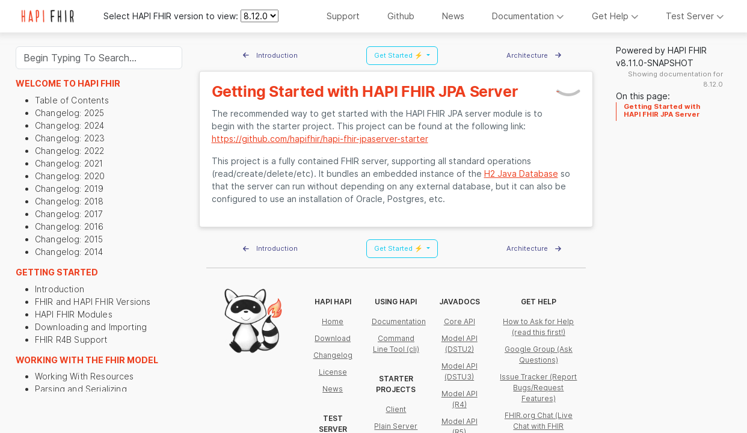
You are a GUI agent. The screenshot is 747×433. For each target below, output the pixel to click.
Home (332, 321)
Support (343, 16)
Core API (459, 321)
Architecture (533, 55)
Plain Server (395, 426)
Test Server (695, 16)
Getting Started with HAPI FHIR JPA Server (662, 110)
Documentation (528, 16)
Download (333, 338)
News (453, 16)
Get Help (615, 16)
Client (396, 409)
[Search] (99, 57)
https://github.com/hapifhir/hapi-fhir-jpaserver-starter (320, 139)
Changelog (332, 355)
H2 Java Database (521, 173)
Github (400, 16)
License (333, 371)
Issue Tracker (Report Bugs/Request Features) (538, 387)
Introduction (270, 55)
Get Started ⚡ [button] (399, 55)
